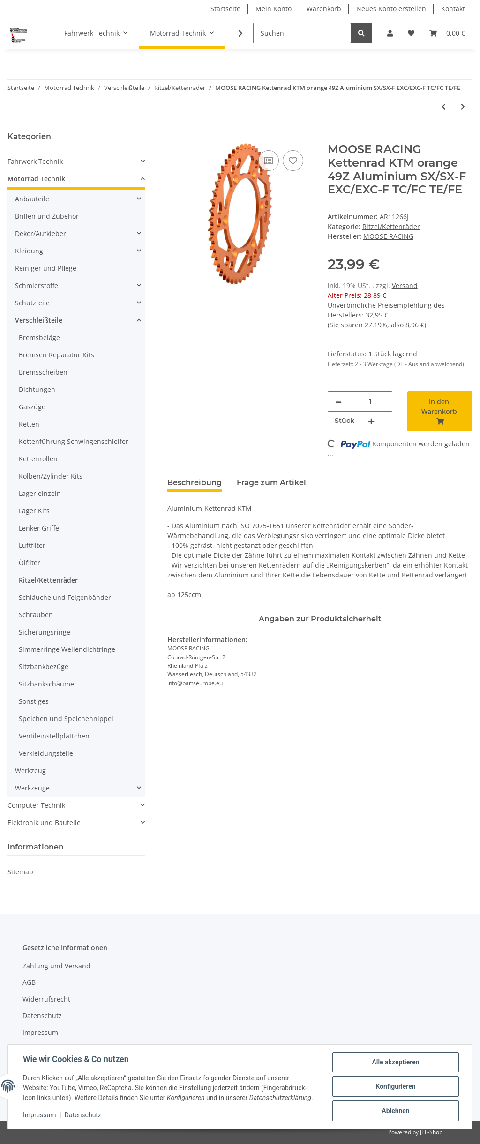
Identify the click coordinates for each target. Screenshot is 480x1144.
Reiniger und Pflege (45, 268)
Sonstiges (34, 701)
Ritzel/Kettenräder (391, 226)
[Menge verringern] (338, 401)
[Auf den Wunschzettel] (293, 160)
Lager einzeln (40, 493)
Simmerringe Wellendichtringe (67, 649)
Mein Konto (273, 8)
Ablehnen (395, 1110)
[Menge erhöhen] (371, 420)
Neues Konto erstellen (391, 8)
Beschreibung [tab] (194, 482)
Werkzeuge (32, 787)
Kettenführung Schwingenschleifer (73, 441)
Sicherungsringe (44, 631)
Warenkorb (324, 8)
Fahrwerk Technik (35, 161)
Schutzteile (32, 302)
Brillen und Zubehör (47, 216)
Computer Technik (36, 805)
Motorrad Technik (36, 178)
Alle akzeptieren (395, 1062)
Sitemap (20, 871)
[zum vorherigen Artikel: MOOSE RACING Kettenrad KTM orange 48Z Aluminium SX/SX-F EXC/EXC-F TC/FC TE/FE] (443, 106)
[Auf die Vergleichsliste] (268, 160)
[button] (390, 33)
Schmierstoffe (36, 285)
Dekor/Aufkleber (40, 233)
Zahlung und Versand (56, 965)
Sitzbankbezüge (43, 666)
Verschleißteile (38, 320)
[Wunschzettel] (411, 33)
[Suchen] (302, 33)
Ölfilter (29, 562)
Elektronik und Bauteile (44, 822)
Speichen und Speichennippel (66, 718)
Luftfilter (32, 545)
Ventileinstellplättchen (54, 735)
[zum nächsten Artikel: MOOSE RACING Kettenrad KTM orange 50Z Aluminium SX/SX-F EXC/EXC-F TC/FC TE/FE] (462, 106)
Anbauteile (32, 198)
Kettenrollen (38, 458)
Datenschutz (42, 1015)
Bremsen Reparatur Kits (56, 354)
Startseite (225, 8)
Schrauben (36, 614)
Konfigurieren (395, 1086)
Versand (405, 285)
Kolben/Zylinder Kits (50, 476)
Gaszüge (32, 406)
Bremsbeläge (39, 337)
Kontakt (453, 8)
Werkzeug (30, 770)
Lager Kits (34, 510)
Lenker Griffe (39, 528)
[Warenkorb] (447, 33)
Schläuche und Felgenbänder (65, 597)
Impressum (40, 1032)
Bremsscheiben (43, 372)
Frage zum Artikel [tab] (271, 482)
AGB (29, 982)
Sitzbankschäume (46, 683)
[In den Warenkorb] (174, 138)
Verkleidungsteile (46, 753)
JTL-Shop (431, 1132)
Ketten (29, 424)
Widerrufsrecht (46, 999)
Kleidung (29, 250)
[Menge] (370, 401)
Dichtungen (37, 389)
